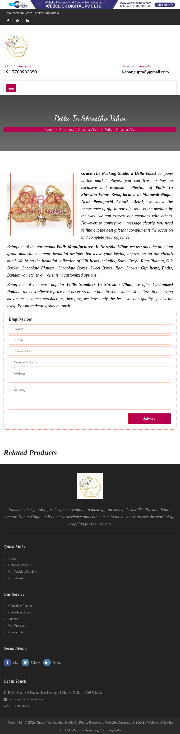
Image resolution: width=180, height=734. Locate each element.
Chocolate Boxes (19, 612)
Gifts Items (15, 578)
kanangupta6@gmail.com (145, 72)
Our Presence (17, 625)
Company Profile (19, 565)
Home (48, 129)
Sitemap (13, 619)
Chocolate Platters (20, 606)
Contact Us (15, 632)
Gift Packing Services (22, 571)
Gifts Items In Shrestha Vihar (78, 129)
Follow (31, 662)
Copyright (15, 722)
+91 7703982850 (20, 72)
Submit (149, 419)
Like (11, 662)
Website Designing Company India (96, 730)
